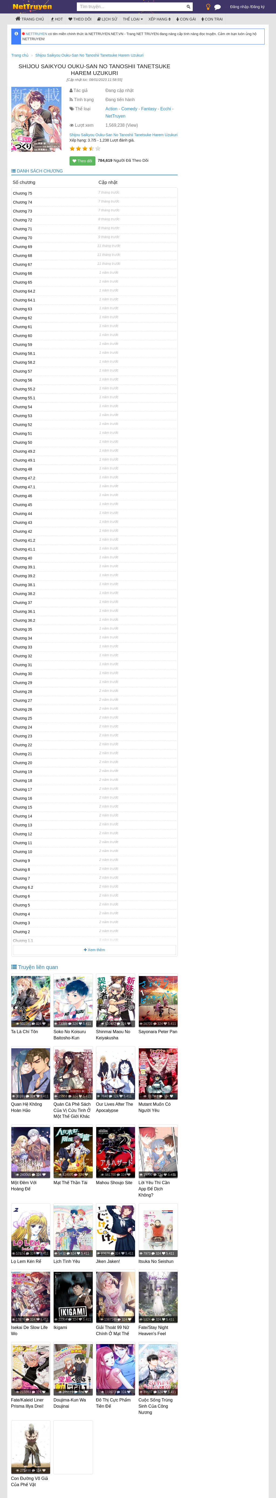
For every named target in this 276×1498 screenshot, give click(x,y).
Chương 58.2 (24, 362)
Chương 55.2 (24, 389)
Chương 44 (22, 513)
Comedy (129, 108)
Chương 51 (22, 433)
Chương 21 (22, 754)
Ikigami (61, 1326)
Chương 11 (22, 843)
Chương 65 (22, 282)
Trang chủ (29, 18)
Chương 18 (22, 780)
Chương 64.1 (24, 300)
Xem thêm (94, 950)
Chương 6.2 (23, 887)
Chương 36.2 (24, 620)
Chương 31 (22, 665)
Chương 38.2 (24, 594)
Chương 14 (22, 816)
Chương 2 (21, 932)
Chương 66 (22, 273)
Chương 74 (22, 202)
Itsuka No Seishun (156, 1260)
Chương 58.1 (24, 353)
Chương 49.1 (24, 460)
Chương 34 (22, 638)
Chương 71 (22, 229)
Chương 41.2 (24, 540)
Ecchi (165, 108)
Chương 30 (22, 674)
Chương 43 (22, 522)
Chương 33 (22, 647)
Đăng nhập (239, 7)
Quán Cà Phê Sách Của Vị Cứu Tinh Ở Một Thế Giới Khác (72, 1110)
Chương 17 (22, 789)
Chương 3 (21, 923)
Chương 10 (22, 852)
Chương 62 (22, 318)
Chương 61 (22, 327)
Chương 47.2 (24, 478)
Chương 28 (22, 691)
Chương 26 (22, 709)
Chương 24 (22, 727)
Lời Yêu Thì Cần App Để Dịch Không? (154, 1188)
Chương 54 (22, 407)
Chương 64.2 (24, 291)
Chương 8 (21, 869)
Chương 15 (22, 807)
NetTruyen (115, 116)
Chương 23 (22, 736)
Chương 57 (22, 371)
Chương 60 (22, 336)
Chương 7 (21, 878)
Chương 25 (22, 718)
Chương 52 (22, 424)
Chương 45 (22, 505)
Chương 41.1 (24, 549)
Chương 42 (22, 531)
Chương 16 (22, 798)
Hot (57, 19)
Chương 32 (22, 656)
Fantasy (149, 108)
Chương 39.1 (24, 567)
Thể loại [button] (133, 19)
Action (111, 108)
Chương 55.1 (24, 398)
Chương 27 (22, 700)
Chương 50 (22, 442)
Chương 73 (22, 211)
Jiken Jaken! (108, 1260)
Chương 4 (21, 914)
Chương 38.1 (24, 585)
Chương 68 (22, 255)
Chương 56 (22, 380)
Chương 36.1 (24, 611)
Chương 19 (22, 771)
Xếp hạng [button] (160, 19)
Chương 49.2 (24, 451)
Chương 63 (22, 309)
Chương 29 (22, 683)
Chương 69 (22, 247)
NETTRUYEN (34, 34)
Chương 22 (22, 745)
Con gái (186, 19)
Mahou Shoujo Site (114, 1182)
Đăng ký (258, 7)
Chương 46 (22, 496)
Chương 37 (22, 602)
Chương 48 (22, 469)
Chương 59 (22, 344)
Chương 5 (21, 905)
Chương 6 (21, 896)
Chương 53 (22, 416)
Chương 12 (22, 834)
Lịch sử (107, 19)
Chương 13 (22, 825)
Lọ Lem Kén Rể (26, 1260)
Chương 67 (22, 264)
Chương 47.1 (24, 487)
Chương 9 (21, 860)
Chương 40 (22, 558)
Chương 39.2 (24, 576)
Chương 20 (22, 763)
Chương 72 (22, 220)
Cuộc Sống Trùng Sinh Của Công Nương (156, 1404)
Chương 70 (22, 238)
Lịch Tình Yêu (67, 1260)
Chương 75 (22, 193)
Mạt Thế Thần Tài (71, 1182)
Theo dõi (79, 19)
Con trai (212, 19)
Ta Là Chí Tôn (24, 1031)
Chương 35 (22, 629)
